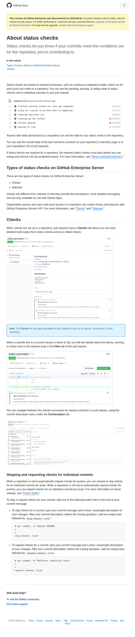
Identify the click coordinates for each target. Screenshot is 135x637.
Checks (11, 69)
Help (66, 620)
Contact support (17, 604)
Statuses (98, 208)
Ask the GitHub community (23, 599)
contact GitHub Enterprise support (76, 25)
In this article (14, 60)
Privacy (39, 620)
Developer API (101, 620)
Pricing (89, 620)
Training (113, 620)
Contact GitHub (77, 620)
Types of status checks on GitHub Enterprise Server (33, 65)
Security (49, 620)
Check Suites (31, 493)
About (67, 623)
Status (58, 620)
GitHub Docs (20, 5)
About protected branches (107, 156)
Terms (31, 620)
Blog (122, 620)
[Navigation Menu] (124, 5)
